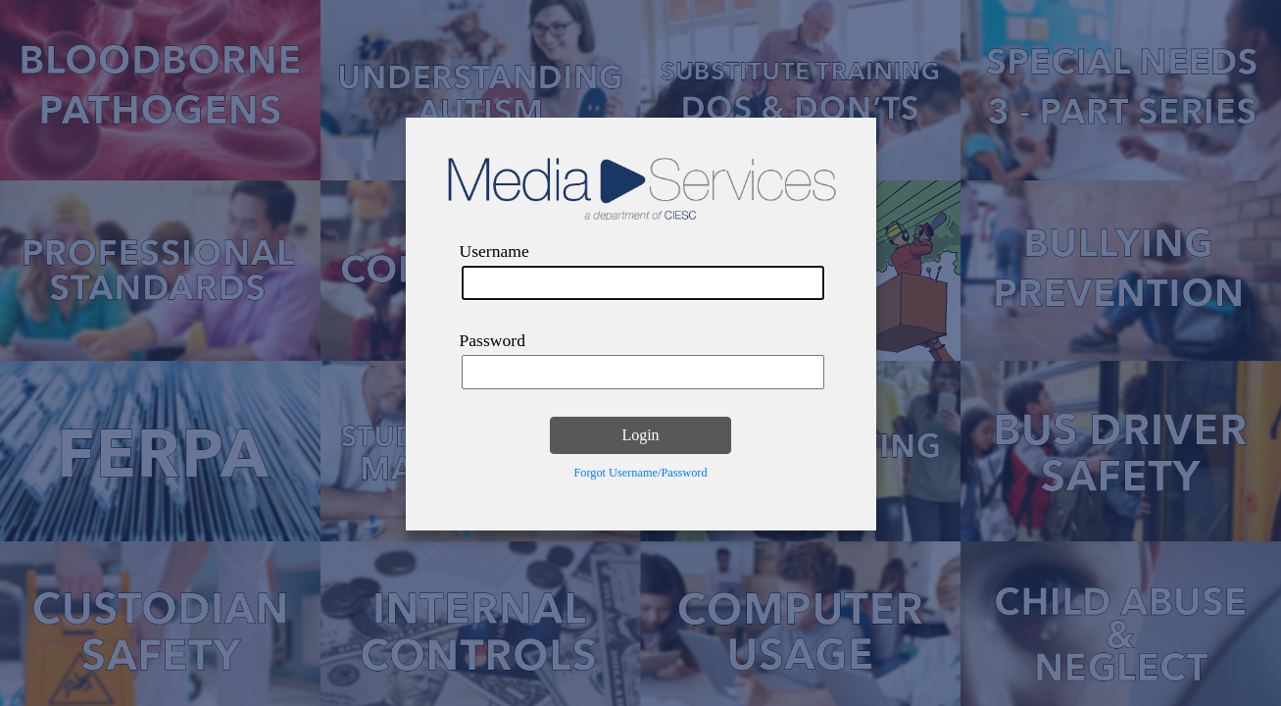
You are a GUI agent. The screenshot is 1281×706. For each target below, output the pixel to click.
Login (640, 435)
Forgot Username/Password (640, 472)
